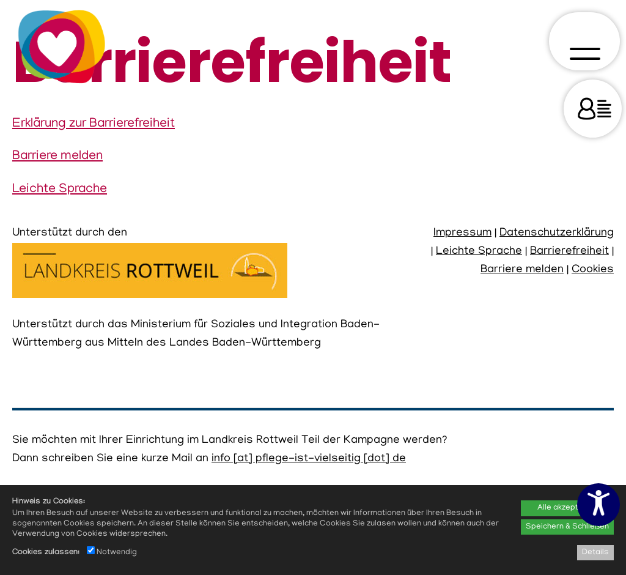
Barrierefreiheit (569, 251)
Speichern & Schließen (567, 527)
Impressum (462, 233)
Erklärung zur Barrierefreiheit (93, 124)
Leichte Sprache (59, 189)
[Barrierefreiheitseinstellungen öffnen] (598, 504)
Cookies (593, 270)
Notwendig (112, 552)
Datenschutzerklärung (556, 233)
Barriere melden (57, 156)
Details (595, 552)
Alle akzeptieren (567, 508)
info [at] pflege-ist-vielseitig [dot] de (309, 459)
